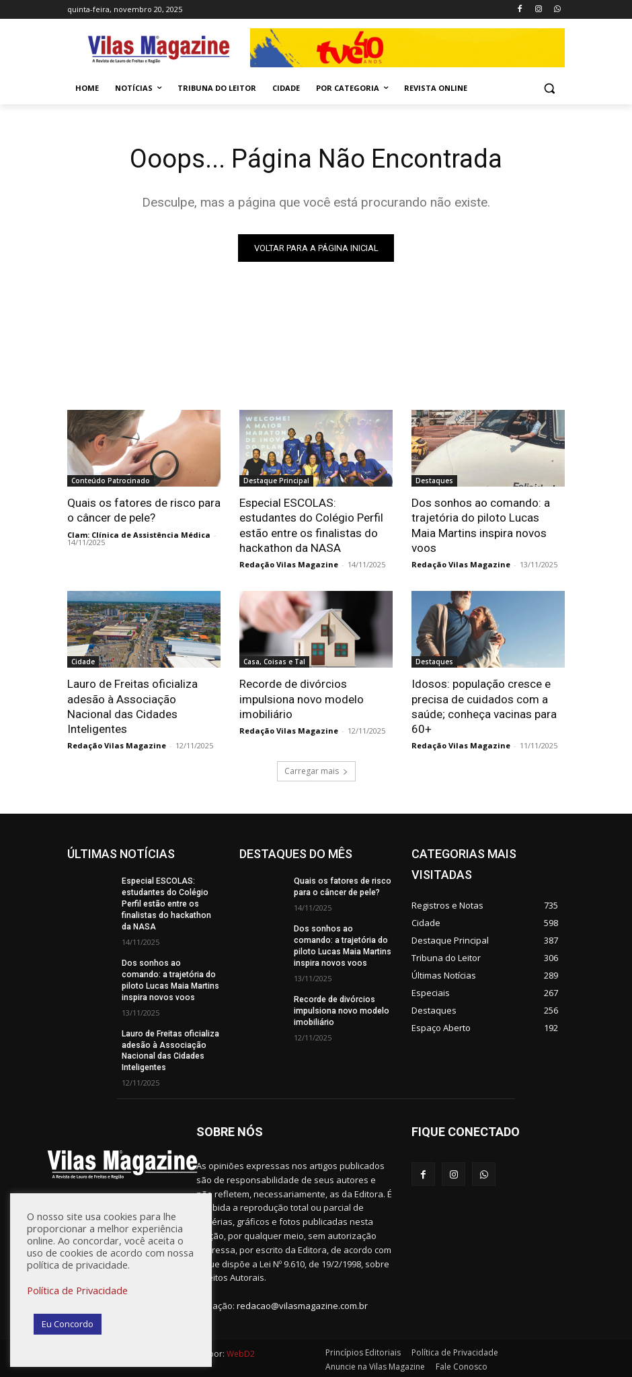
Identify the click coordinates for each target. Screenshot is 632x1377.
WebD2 (240, 1351)
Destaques (434, 480)
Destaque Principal (276, 480)
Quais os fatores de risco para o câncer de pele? (144, 510)
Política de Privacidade (77, 1290)
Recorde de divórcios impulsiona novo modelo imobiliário (301, 698)
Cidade (83, 661)
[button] (549, 88)
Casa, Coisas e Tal (274, 661)
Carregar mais (316, 770)
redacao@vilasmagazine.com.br (302, 1304)
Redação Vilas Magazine (288, 564)
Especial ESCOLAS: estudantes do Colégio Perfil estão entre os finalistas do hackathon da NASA (311, 525)
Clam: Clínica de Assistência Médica (138, 534)
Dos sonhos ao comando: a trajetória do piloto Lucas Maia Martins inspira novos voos (480, 525)
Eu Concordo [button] (67, 1324)
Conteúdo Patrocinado (110, 480)
